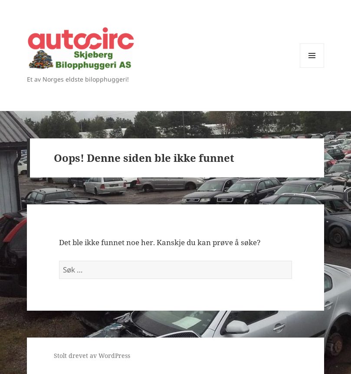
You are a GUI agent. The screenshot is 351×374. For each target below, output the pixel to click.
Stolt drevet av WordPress (92, 355)
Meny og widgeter (312, 67)
